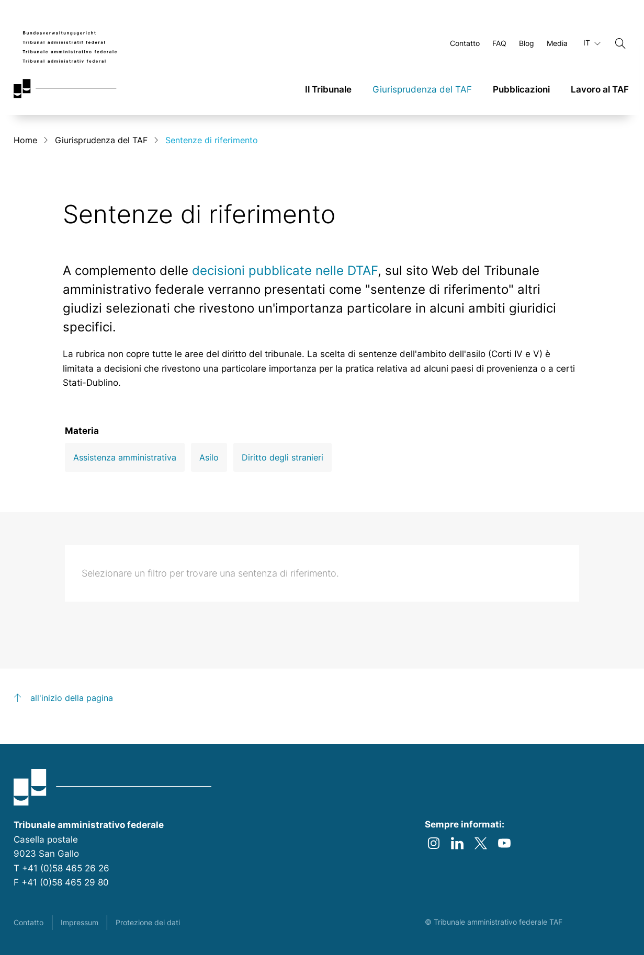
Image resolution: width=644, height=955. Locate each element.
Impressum (79, 922)
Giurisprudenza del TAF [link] (422, 89)
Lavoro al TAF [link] (600, 89)
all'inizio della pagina (71, 698)
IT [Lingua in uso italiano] (592, 43)
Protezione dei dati (148, 922)
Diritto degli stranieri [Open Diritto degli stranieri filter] (282, 457)
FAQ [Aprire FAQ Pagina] (499, 43)
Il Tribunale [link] (328, 89)
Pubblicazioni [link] (521, 89)
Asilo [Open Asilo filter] (209, 457)
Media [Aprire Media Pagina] (557, 43)
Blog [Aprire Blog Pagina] (526, 43)
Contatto (28, 922)
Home (25, 140)
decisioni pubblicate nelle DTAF (285, 270)
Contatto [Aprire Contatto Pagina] (465, 43)
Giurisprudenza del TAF (101, 140)
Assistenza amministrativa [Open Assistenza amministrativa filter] (124, 457)
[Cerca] (620, 43)
